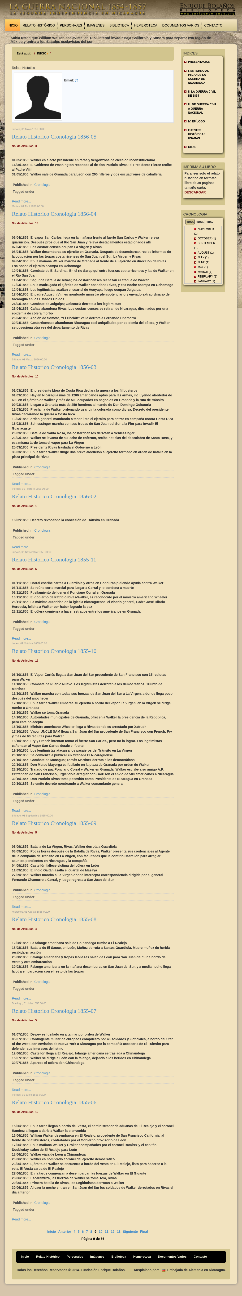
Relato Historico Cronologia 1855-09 (54, 823)
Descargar (195, 192)
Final (144, 1231)
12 (113, 1231)
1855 (190, 222)
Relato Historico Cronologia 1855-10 (54, 651)
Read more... (21, 201)
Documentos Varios (180, 25)
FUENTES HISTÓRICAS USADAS (196, 134)
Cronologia (42, 185)
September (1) (204, 246)
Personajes (71, 25)
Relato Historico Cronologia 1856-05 (54, 137)
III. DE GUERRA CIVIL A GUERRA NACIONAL (202, 108)
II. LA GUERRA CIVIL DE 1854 (202, 93)
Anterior (64, 1231)
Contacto (213, 25)
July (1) (203, 257)
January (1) (206, 281)
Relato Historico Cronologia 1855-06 (54, 1102)
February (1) (207, 276)
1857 (210, 222)
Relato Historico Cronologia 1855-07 (54, 1011)
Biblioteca (119, 25)
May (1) (203, 267)
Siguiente (130, 1231)
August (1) (206, 252)
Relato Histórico (39, 25)
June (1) (203, 262)
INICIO (42, 53)
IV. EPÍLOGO (196, 121)
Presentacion (199, 61)
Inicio (13, 25)
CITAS (192, 147)
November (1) (204, 231)
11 (106, 1231)
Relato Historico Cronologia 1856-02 (54, 496)
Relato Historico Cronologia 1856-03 (54, 367)
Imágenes (95, 25)
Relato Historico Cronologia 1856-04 (54, 214)
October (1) (207, 238)
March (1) (205, 272)
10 (101, 1231)
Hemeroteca (145, 25)
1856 (200, 222)
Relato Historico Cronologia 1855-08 (54, 919)
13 (119, 1231)
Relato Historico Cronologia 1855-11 (54, 559)
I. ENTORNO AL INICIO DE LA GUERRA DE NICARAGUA (198, 77)
